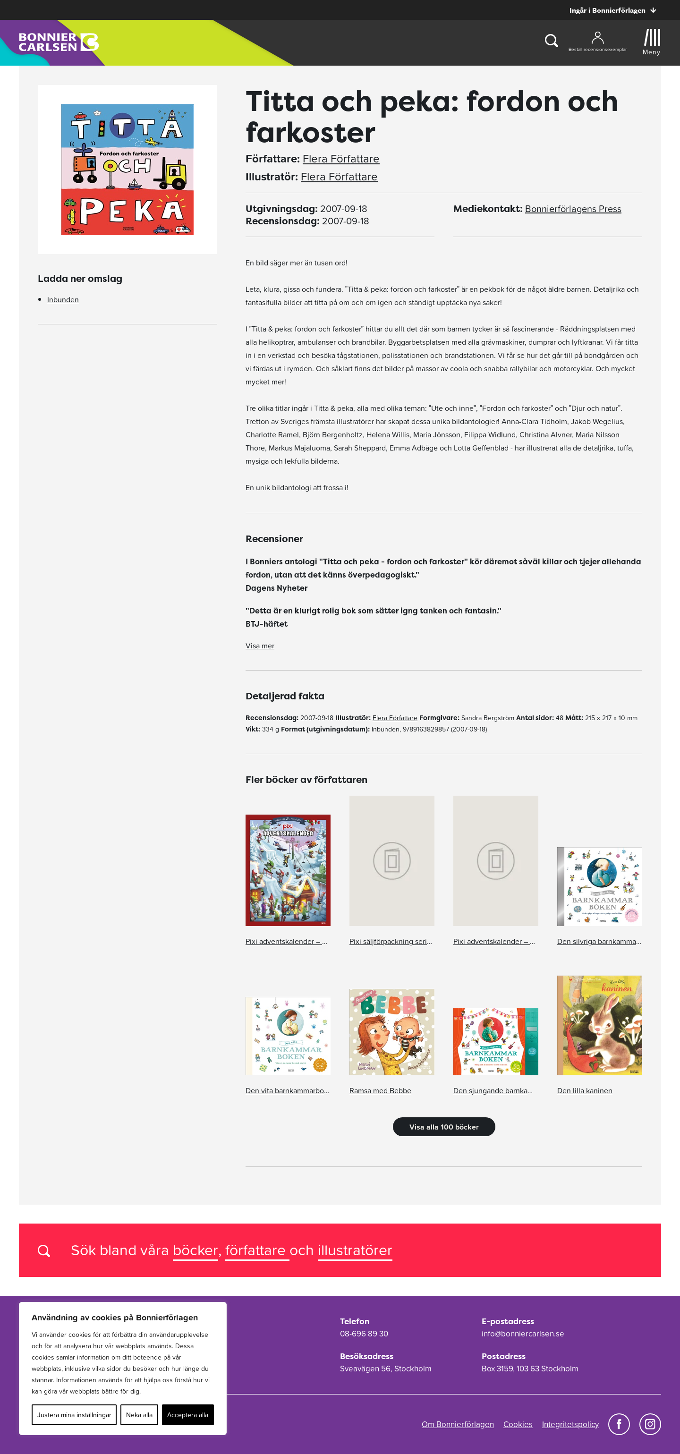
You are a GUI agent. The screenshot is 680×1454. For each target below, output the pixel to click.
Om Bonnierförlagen (458, 1424)
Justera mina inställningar (74, 1415)
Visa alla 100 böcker (444, 1126)
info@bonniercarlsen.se (523, 1333)
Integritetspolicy (570, 1424)
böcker (195, 1250)
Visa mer (260, 645)
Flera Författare (341, 158)
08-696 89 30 (364, 1333)
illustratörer (355, 1250)
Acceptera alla (187, 1415)
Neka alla (139, 1415)
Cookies (518, 1424)
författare (257, 1250)
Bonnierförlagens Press (573, 209)
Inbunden (63, 299)
